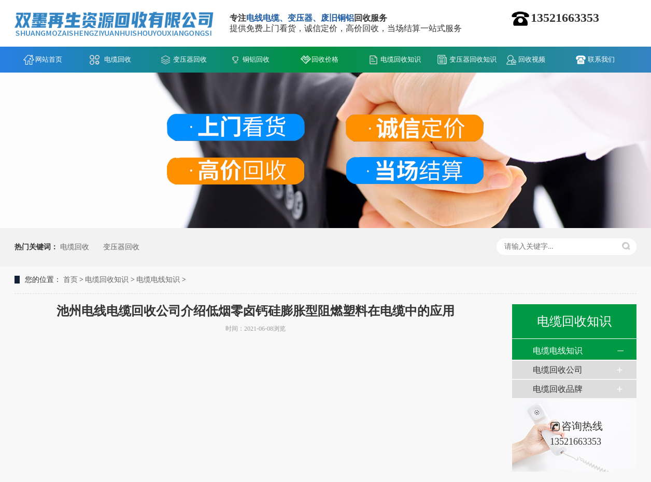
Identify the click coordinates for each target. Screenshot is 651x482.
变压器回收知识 (473, 59)
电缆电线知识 (158, 279)
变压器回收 (190, 59)
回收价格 (325, 59)
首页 (70, 279)
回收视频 (531, 59)
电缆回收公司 (558, 369)
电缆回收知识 (400, 59)
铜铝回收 (256, 59)
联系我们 (601, 59)
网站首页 (48, 59)
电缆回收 (117, 59)
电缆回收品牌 (558, 389)
